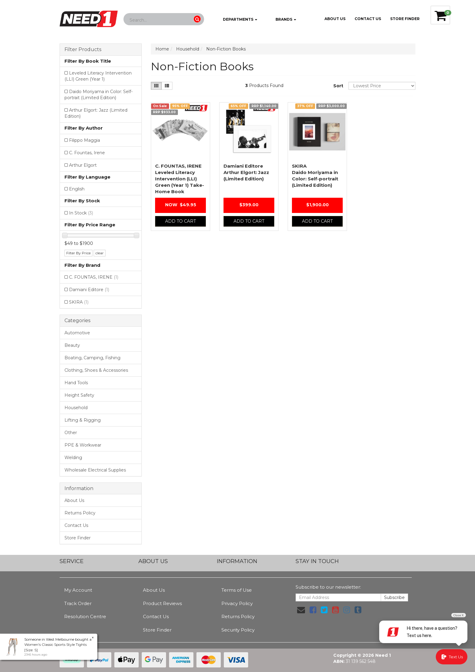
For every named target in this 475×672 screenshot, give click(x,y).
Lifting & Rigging (82, 420)
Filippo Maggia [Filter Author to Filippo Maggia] (84, 140)
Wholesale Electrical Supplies (95, 470)
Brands (281, 19)
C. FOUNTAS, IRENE (93, 277)
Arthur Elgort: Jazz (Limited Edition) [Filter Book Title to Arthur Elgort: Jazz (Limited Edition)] (95, 113)
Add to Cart (180, 221)
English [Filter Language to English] (77, 189)
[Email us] (301, 610)
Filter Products (82, 49)
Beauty (72, 345)
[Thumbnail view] (156, 86)
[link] (313, 610)
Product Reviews (162, 603)
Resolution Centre (85, 616)
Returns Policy (79, 513)
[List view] (166, 86)
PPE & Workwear (82, 445)
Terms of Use (236, 590)
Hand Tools (76, 382)
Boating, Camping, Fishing (92, 357)
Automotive (77, 333)
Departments (235, 19)
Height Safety (79, 395)
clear (99, 253)
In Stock (81, 213)
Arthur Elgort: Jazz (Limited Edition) (246, 172)
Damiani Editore (89, 289)
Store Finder (77, 538)
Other (70, 432)
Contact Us (368, 18)
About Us (334, 18)
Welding (73, 457)
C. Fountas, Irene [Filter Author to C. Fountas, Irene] (87, 152)
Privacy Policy (237, 603)
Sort (338, 86)
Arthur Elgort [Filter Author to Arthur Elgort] (83, 165)
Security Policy (238, 630)
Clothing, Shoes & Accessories (96, 370)
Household (76, 407)
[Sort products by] (381, 86)
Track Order (78, 603)
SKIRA (78, 302)
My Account (78, 590)
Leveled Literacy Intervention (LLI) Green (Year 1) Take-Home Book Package (179, 185)
